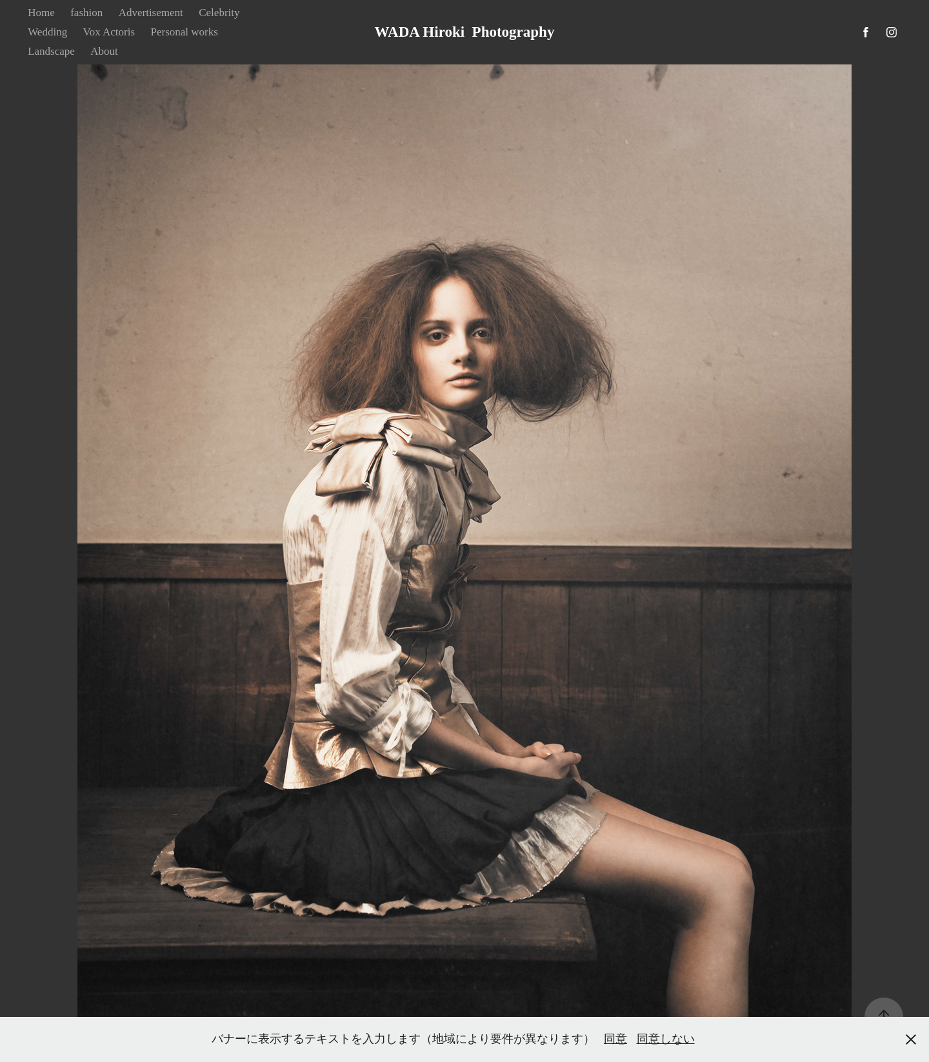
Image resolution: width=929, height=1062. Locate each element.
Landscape (51, 51)
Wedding (47, 32)
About (104, 51)
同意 (615, 1038)
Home (41, 12)
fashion (86, 12)
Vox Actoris (109, 32)
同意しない (666, 1038)
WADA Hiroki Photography (465, 32)
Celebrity (219, 12)
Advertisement (151, 12)
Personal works (184, 32)
